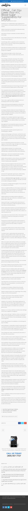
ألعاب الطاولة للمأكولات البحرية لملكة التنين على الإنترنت (13, 466)
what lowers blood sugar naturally (12, 178)
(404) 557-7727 (14, 456)
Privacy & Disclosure (11, 498)
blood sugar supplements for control (10, 416)
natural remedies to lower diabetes (10, 410)
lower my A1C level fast (7, 412)
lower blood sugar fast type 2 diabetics (10, 409)
